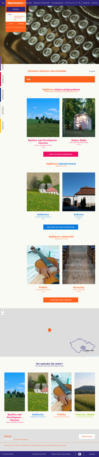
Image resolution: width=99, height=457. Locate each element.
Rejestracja (86, 3)
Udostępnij (21, 23)
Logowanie (94, 3)
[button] (49, 330)
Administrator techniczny (39, 454)
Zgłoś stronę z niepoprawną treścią (16, 27)
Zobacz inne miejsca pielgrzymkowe (60, 154)
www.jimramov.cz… (19, 16)
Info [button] (67, 3)
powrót (92, 71)
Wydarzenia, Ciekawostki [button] (41, 3)
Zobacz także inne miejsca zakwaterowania (61, 227)
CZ (70, 3)
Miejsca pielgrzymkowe (14, 3)
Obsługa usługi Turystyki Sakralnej (60, 454)
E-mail (10, 23)
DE (79, 3)
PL (76, 3)
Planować (16, 9)
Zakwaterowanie (27, 3)
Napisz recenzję (87, 436)
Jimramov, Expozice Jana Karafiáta (47, 71)
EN (73, 3)
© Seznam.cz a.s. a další (94, 356)
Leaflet (88, 356)
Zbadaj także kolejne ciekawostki (60, 300)
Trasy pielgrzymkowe (57, 3)
